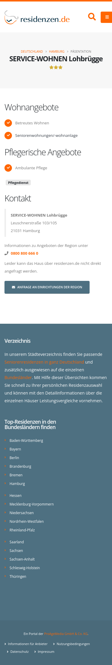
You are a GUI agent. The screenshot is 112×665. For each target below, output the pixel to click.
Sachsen (16, 550)
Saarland (17, 541)
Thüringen (18, 576)
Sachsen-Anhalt (22, 559)
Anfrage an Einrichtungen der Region (47, 287)
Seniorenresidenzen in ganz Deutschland (44, 362)
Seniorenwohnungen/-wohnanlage (46, 135)
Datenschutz (19, 652)
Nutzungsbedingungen (73, 644)
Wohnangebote (31, 107)
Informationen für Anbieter (27, 644)
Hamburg (57, 51)
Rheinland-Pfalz (22, 530)
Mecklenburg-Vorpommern (32, 504)
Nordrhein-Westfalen (27, 521)
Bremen (16, 474)
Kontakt (17, 198)
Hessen (16, 495)
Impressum (45, 652)
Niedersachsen (22, 512)
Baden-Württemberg (26, 440)
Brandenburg (20, 466)
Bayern (15, 449)
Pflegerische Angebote (42, 152)
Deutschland (32, 51)
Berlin (14, 457)
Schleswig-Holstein (25, 567)
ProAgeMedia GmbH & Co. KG (66, 634)
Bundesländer (18, 377)
